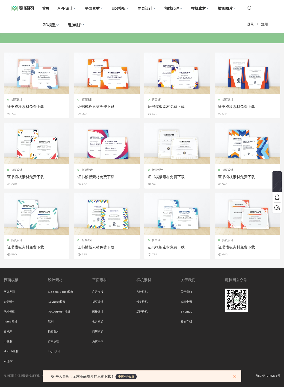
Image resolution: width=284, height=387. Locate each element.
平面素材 (92, 8)
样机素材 (198, 8)
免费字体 (97, 341)
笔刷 (50, 321)
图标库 (8, 331)
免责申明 (186, 301)
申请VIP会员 (126, 376)
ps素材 (8, 341)
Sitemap (186, 311)
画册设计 (97, 311)
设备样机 (142, 301)
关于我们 (186, 291)
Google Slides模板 (61, 291)
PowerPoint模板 (59, 311)
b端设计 (9, 301)
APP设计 (65, 8)
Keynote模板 (56, 301)
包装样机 (142, 291)
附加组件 (75, 25)
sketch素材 (11, 351)
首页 (45, 8)
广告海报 (97, 291)
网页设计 (145, 8)
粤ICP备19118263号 (267, 375)
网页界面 (9, 291)
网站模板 (9, 311)
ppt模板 (119, 8)
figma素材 (10, 321)
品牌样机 (142, 311)
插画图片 (225, 8)
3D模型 (49, 25)
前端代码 (171, 8)
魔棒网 (23, 8)
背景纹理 (53, 341)
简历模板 (97, 331)
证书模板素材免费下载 (25, 107)
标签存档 (186, 321)
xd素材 (8, 361)
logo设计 (54, 351)
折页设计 (16, 99)
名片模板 (97, 321)
